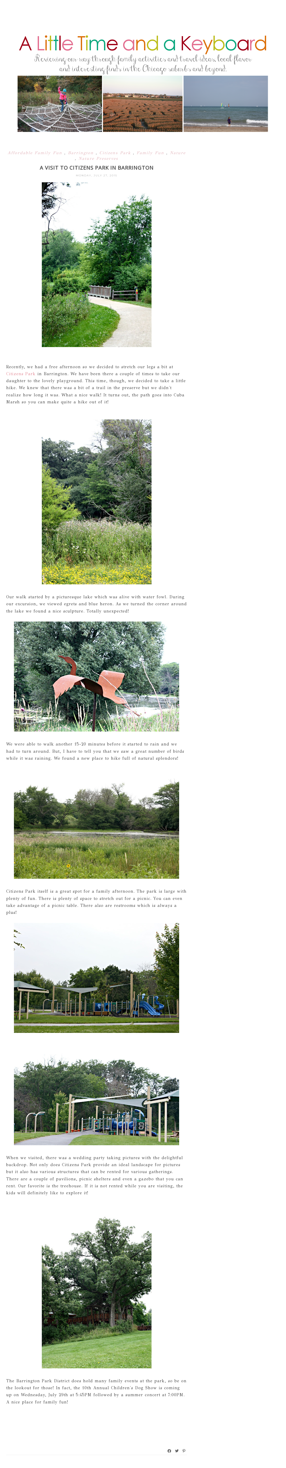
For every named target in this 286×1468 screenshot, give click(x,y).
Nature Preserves (98, 158)
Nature (178, 152)
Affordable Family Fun (35, 152)
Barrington (82, 152)
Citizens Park (116, 152)
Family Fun (151, 152)
